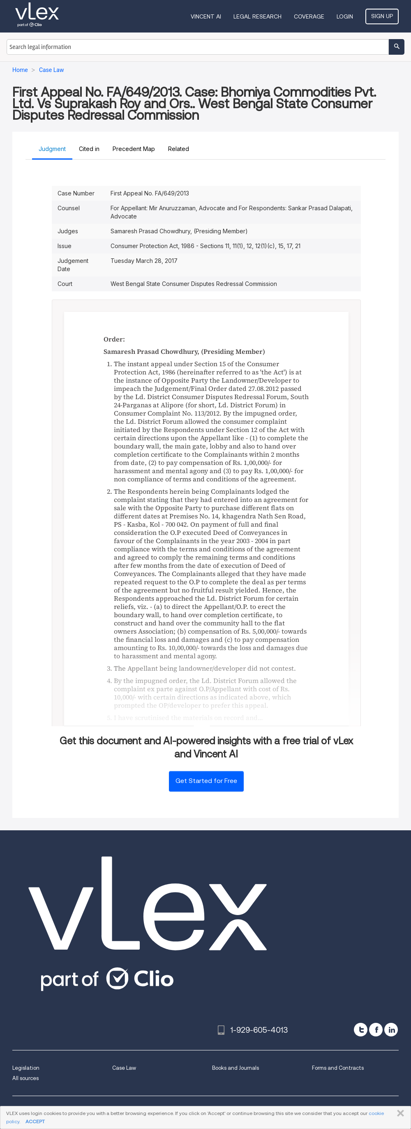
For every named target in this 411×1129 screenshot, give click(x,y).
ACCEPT (35, 1121)
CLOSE (398, 1113)
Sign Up (382, 16)
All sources (25, 1078)
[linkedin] (391, 1029)
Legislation (25, 1068)
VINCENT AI (206, 16)
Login (345, 16)
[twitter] (360, 1029)
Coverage (309, 16)
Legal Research (257, 16)
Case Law (124, 1068)
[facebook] (376, 1029)
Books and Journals (235, 1068)
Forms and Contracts (338, 1068)
